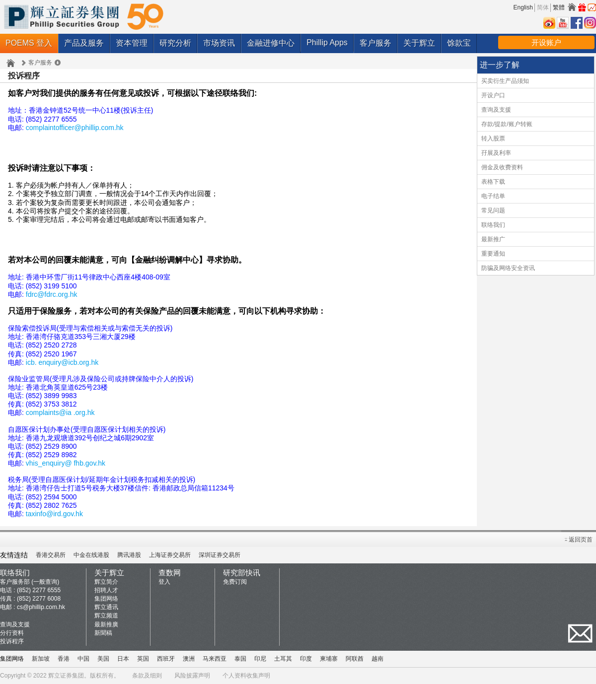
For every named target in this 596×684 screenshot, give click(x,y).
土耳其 (283, 658)
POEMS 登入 (28, 43)
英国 (143, 658)
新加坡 (41, 658)
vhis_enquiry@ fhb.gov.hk (65, 463)
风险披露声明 (192, 675)
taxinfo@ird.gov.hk (54, 514)
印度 (306, 658)
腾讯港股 (129, 554)
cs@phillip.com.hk (41, 607)
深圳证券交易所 (219, 554)
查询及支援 (496, 109)
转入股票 (493, 138)
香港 (64, 658)
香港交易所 (51, 554)
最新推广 (493, 239)
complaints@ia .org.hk (60, 412)
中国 (83, 658)
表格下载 (493, 181)
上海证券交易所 (170, 554)
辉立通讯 (106, 607)
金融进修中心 (271, 43)
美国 (103, 658)
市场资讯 (219, 43)
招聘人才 (106, 590)
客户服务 (375, 43)
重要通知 (493, 253)
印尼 (260, 658)
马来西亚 (214, 658)
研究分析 (175, 43)
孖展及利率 (496, 152)
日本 (123, 658)
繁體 (559, 7)
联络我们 (493, 224)
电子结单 (493, 196)
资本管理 (132, 43)
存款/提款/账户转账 (506, 124)
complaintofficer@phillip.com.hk (75, 128)
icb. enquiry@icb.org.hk (62, 362)
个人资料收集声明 (246, 675)
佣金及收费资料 (502, 167)
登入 (164, 581)
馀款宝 (459, 43)
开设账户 (546, 42)
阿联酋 (355, 658)
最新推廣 (106, 624)
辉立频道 (106, 615)
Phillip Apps (327, 42)
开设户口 (493, 95)
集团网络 (106, 598)
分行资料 (12, 632)
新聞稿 (103, 632)
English (523, 7)
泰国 (240, 658)
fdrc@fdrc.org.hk (51, 294)
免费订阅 (235, 581)
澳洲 (189, 658)
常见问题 (493, 210)
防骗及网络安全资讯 (508, 268)
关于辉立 (419, 43)
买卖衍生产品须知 (505, 80)
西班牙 (166, 658)
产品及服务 (84, 43)
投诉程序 (12, 641)
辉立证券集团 (66, 675)
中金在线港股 (91, 554)
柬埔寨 (329, 658)
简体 (543, 7)
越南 (377, 658)
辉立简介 (106, 581)
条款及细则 (147, 675)
